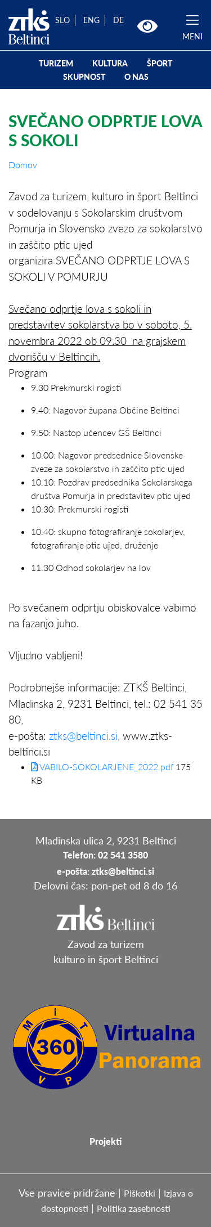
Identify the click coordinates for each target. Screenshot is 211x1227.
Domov (22, 164)
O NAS (136, 77)
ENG (91, 20)
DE (118, 20)
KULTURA (110, 63)
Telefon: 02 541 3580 (105, 855)
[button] (147, 26)
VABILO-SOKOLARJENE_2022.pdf (102, 766)
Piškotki (139, 1193)
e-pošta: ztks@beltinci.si (105, 871)
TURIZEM (56, 63)
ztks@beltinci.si (83, 735)
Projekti (105, 1141)
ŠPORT (159, 63)
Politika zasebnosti (133, 1208)
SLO (62, 20)
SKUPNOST (84, 77)
